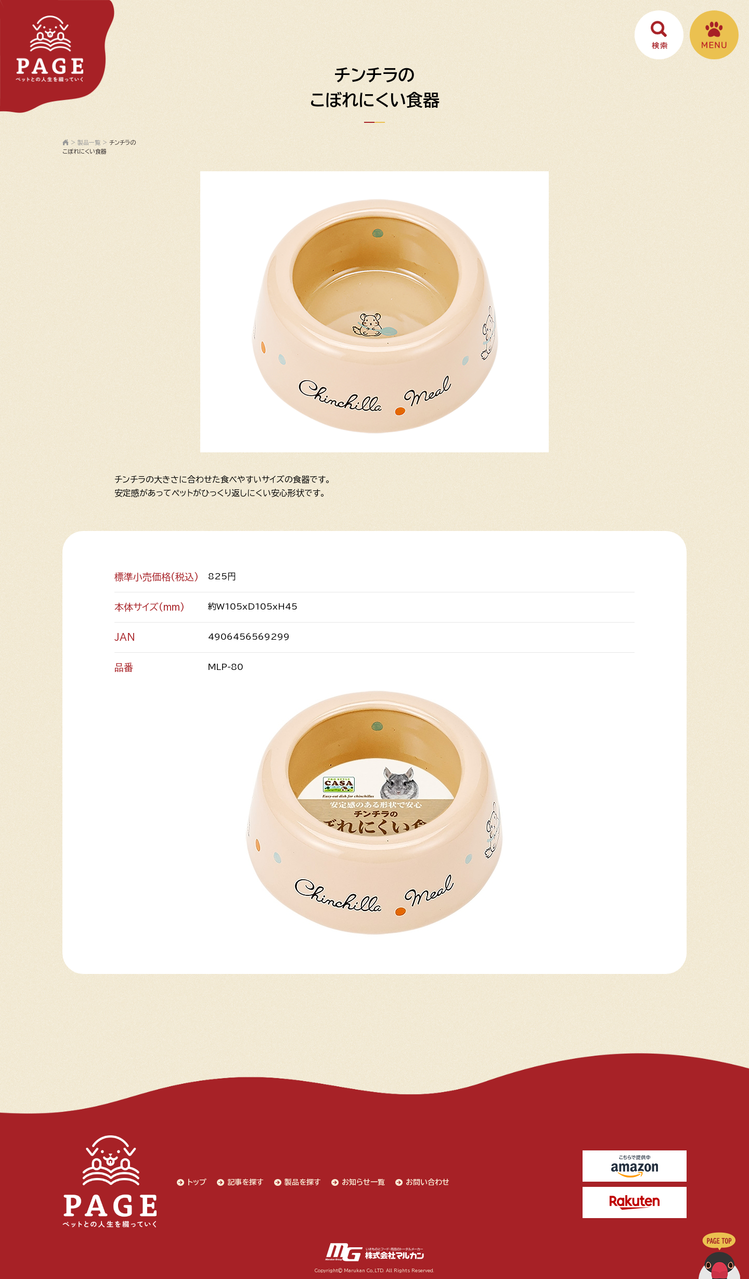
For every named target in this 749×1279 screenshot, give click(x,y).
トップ (196, 1181)
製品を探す (303, 1181)
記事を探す (245, 1181)
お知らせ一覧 (363, 1181)
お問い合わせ (427, 1181)
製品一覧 (89, 142)
